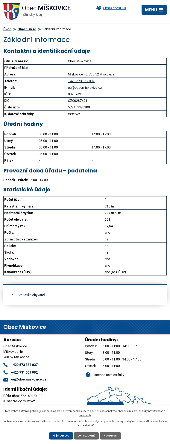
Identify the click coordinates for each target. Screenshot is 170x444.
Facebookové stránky (104, 375)
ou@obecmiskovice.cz (85, 88)
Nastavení (111, 435)
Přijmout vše (60, 435)
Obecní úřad (27, 29)
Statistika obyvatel (31, 295)
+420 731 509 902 (20, 372)
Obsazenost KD (110, 8)
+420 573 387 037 (81, 81)
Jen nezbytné (86, 435)
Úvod (7, 29)
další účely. (85, 414)
